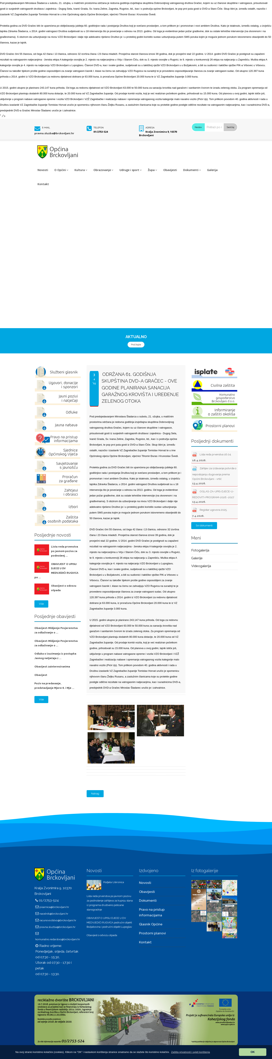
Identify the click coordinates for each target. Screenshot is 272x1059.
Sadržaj (230, 127)
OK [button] (252, 1052)
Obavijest (40, 675)
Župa (152, 170)
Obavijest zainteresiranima (52, 666)
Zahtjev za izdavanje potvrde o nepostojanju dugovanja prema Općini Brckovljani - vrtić (214, 475)
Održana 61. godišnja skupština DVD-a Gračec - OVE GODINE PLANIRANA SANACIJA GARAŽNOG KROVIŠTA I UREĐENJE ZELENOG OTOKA (140, 387)
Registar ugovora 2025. (209, 512)
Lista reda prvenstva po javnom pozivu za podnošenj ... (64, 551)
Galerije (197, 558)
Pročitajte (136, 344)
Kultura (81, 170)
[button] (191, 1052)
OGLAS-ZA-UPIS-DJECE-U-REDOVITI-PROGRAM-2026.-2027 (213, 495)
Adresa (149, 127)
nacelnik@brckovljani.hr (53, 913)
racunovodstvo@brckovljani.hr (57, 920)
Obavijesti (170, 170)
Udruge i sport (130, 170)
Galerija (212, 170)
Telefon (98, 127)
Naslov (198, 127)
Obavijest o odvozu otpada (102, 935)
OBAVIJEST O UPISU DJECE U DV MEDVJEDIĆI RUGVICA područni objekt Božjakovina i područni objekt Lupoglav (109, 922)
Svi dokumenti (204, 525)
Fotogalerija (200, 550)
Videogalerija (201, 566)
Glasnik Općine (150, 924)
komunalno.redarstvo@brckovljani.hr (57, 939)
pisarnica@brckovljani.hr (54, 907)
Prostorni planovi (152, 933)
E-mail (46, 127)
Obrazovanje (103, 170)
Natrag (95, 793)
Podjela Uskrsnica (113, 882)
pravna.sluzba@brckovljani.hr (54, 133)
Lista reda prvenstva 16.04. (212, 456)
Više (41, 603)
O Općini (61, 170)
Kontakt (43, 184)
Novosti (43, 170)
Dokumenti (192, 170)
